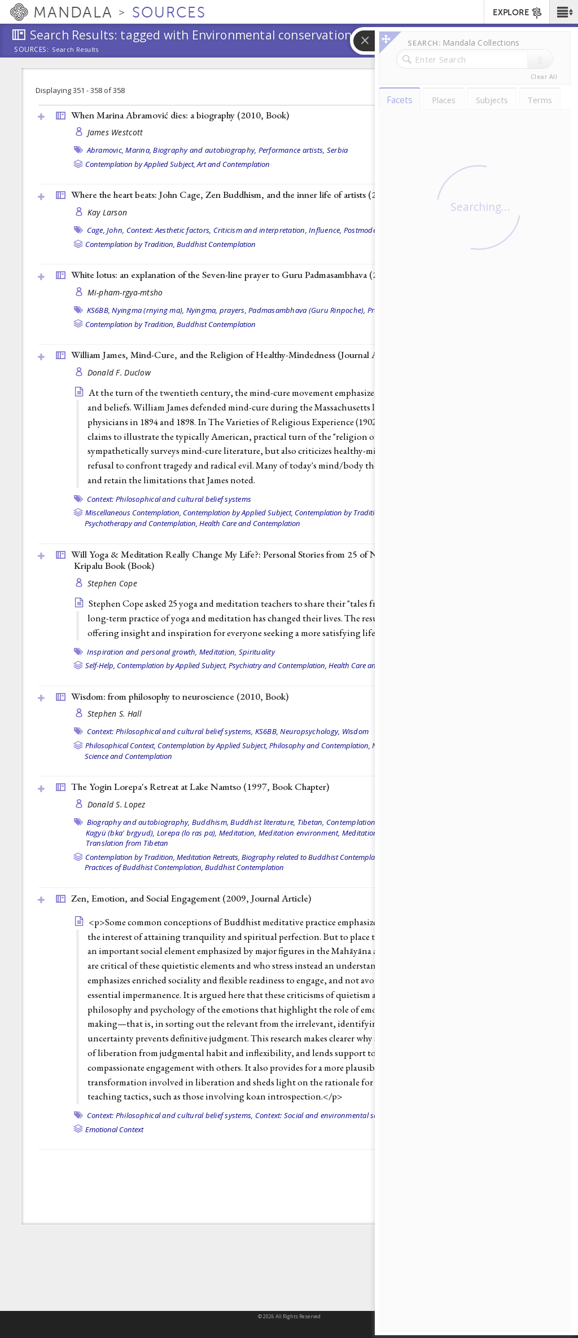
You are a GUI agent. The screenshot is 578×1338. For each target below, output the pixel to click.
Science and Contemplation (128, 756)
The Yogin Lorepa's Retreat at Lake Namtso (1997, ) (200, 786)
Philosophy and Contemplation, (319, 745)
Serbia (337, 150)
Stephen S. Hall (114, 713)
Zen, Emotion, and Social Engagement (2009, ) (191, 898)
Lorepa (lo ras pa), (187, 833)
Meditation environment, (299, 833)
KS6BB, (99, 310)
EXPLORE (518, 13)
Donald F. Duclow (119, 372)
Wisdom (355, 731)
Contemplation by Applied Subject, (140, 164)
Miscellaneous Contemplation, (133, 512)
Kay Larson (107, 212)
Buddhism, (210, 822)
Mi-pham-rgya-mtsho (125, 292)
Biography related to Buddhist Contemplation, (315, 857)
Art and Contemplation (233, 164)
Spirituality (257, 652)
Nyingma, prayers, (216, 310)
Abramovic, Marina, (119, 150)
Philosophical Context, (120, 745)
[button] (563, 12)
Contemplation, (352, 822)
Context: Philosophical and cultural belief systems (169, 499)
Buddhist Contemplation (216, 244)
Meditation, (218, 652)
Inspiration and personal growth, (142, 652)
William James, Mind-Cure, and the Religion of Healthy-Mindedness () (236, 354)
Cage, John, (106, 230)
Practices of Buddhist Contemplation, (144, 867)
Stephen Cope (112, 583)
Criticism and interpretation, (260, 230)
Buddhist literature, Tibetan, (277, 822)
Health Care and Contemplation (249, 523)
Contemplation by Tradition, (130, 244)
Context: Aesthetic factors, (169, 230)
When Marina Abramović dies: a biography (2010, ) (180, 115)
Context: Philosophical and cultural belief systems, (170, 731)
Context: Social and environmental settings (326, 1115)
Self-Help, (100, 665)
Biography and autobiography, (204, 150)
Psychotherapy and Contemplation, (141, 523)
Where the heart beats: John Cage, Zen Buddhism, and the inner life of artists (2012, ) (245, 194)
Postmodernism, (371, 230)
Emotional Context (114, 1129)
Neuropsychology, (310, 731)
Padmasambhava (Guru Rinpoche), (307, 310)
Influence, (325, 230)
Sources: (31, 50)
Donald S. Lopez (116, 804)
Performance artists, (292, 150)
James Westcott (115, 132)
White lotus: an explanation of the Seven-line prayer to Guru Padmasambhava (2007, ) (246, 274)
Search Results (75, 50)
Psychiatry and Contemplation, (278, 665)
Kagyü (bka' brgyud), (120, 833)
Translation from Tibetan (127, 843)
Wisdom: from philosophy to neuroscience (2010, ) (179, 696)
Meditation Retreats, (208, 857)
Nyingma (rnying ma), (148, 310)
